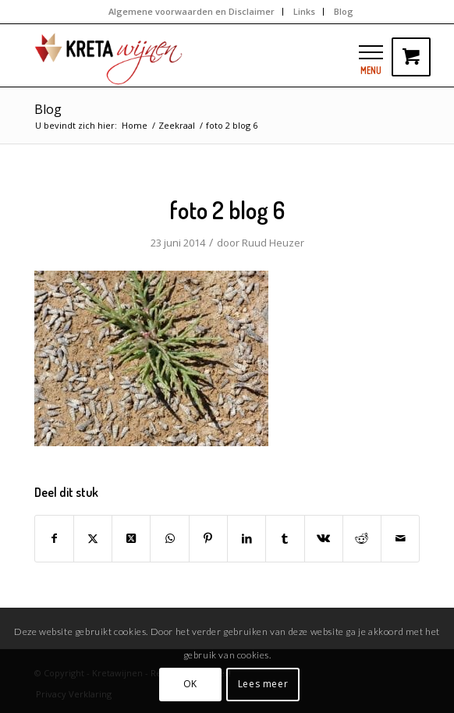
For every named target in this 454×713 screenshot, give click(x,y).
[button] (371, 52)
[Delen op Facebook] (54, 538)
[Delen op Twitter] (93, 538)
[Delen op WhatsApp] (169, 538)
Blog (343, 11)
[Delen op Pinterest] (208, 538)
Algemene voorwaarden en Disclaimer (191, 11)
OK (190, 683)
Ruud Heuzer (273, 243)
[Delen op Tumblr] (284, 538)
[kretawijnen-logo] (188, 55)
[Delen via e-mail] (400, 538)
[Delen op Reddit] (362, 538)
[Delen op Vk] (323, 538)
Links (304, 11)
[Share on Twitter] (131, 538)
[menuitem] (192, 12)
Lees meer (263, 683)
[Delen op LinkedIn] (246, 538)
